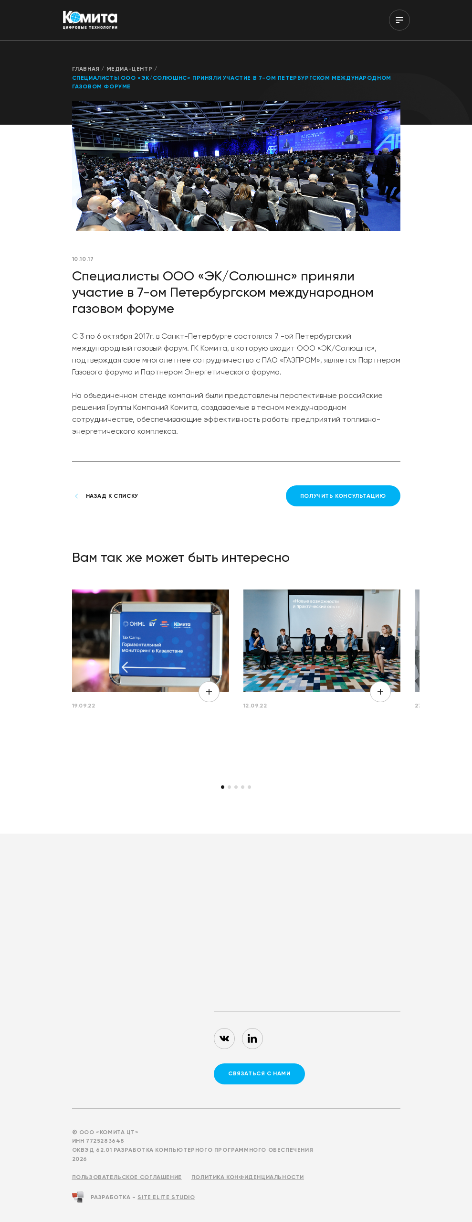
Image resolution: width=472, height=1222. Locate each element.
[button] (222, 787)
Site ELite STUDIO (166, 1197)
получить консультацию (343, 496)
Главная (86, 68)
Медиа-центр (129, 68)
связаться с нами (259, 1073)
